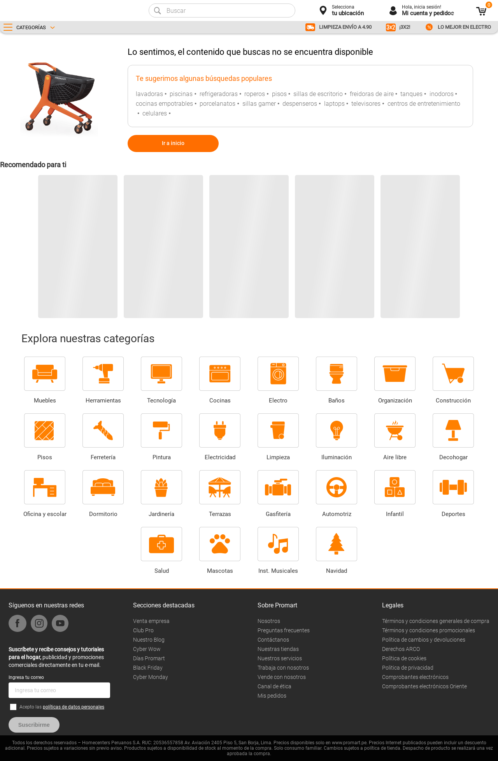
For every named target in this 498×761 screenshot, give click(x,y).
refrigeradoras (219, 94)
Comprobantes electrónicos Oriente (424, 686)
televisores (366, 103)
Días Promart (149, 658)
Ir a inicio (173, 143)
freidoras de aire (372, 94)
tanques (411, 94)
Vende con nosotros (282, 677)
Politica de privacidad (407, 668)
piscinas (181, 94)
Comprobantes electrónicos (415, 677)
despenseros (299, 103)
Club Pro (143, 630)
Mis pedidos (272, 696)
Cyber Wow (147, 649)
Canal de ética (274, 686)
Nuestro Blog (149, 640)
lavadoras (149, 94)
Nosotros (269, 621)
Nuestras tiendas (278, 649)
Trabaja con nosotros (283, 668)
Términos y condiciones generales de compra (435, 621)
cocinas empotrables (164, 103)
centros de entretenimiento (424, 103)
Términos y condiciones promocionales (428, 630)
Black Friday (148, 668)
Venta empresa (151, 621)
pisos (279, 94)
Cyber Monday (150, 677)
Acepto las (61, 707)
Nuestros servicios (280, 658)
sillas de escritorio (318, 94)
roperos (254, 94)
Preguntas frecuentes (284, 630)
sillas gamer (259, 103)
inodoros (442, 94)
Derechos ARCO (401, 649)
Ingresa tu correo (26, 677)
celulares (154, 113)
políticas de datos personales (73, 707)
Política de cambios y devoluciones (423, 640)
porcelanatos (217, 103)
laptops (334, 103)
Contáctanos (273, 640)
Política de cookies (404, 658)
